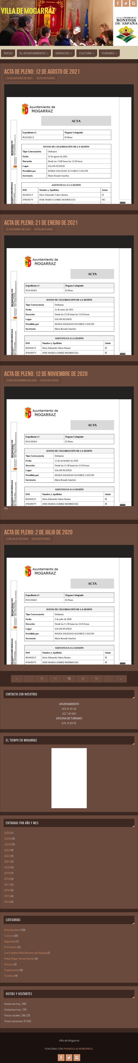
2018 (7, 879)
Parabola (69, 1048)
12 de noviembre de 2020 (21, 380)
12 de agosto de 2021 (19, 78)
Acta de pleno (46, 78)
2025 (7, 838)
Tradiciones (11, 970)
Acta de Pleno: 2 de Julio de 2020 (38, 532)
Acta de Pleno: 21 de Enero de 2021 (41, 222)
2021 (7, 861)
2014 (7, 902)
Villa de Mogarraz (28, 11)
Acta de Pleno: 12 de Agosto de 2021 (42, 71)
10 (41, 678)
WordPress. (86, 1048)
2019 (7, 873)
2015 (7, 896)
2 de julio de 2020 (17, 538)
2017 (7, 884)
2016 (7, 890)
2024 (7, 844)
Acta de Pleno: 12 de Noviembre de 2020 (46, 373)
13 (82, 678)
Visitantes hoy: (13, 1009)
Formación (10, 947)
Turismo (9, 975)
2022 (7, 856)
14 (96, 678)
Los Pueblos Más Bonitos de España (25, 953)
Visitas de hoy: (13, 1004)
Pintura (8, 964)
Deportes (9, 941)
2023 (7, 850)
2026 (7, 833)
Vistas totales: (12, 1015)
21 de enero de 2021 (18, 229)
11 (55, 678)
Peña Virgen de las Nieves (19, 958)
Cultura (8, 935)
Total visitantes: (13, 1021)
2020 (7, 867)
